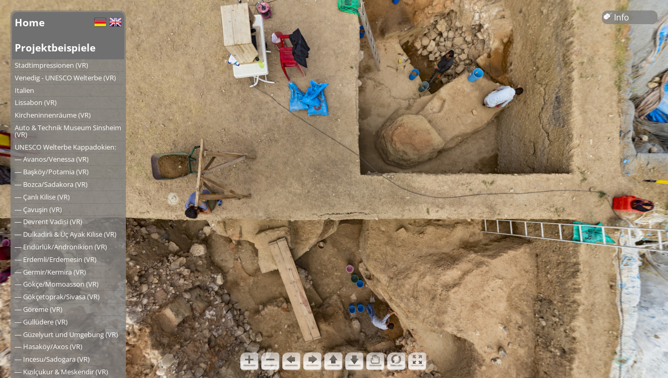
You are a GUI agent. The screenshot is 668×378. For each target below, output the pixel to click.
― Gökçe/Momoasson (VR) (57, 284)
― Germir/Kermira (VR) (50, 272)
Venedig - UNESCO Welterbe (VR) (65, 77)
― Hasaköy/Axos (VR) (48, 346)
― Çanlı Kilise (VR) (42, 197)
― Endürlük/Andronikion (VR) (61, 246)
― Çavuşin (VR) (38, 209)
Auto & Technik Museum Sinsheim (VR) (68, 131)
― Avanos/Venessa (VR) (52, 159)
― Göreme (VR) (38, 309)
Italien (24, 90)
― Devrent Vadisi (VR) (48, 221)
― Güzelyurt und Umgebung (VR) (66, 334)
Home (30, 22)
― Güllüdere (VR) (41, 322)
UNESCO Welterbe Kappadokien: (65, 147)
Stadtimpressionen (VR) (51, 65)
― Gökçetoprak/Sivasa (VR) (57, 296)
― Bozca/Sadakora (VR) (51, 184)
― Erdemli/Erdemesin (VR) (56, 259)
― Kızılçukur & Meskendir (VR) (61, 371)
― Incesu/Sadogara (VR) (52, 359)
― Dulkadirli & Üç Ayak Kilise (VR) (65, 234)
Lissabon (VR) (36, 102)
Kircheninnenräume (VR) (53, 115)
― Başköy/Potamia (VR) (52, 171)
